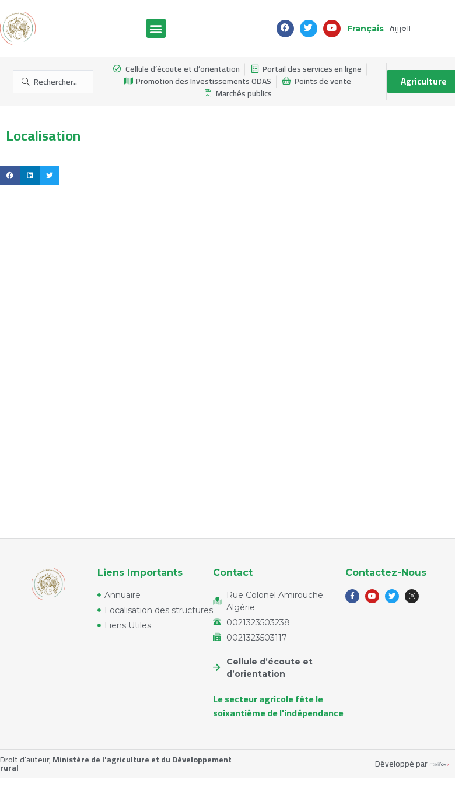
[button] (156, 28)
